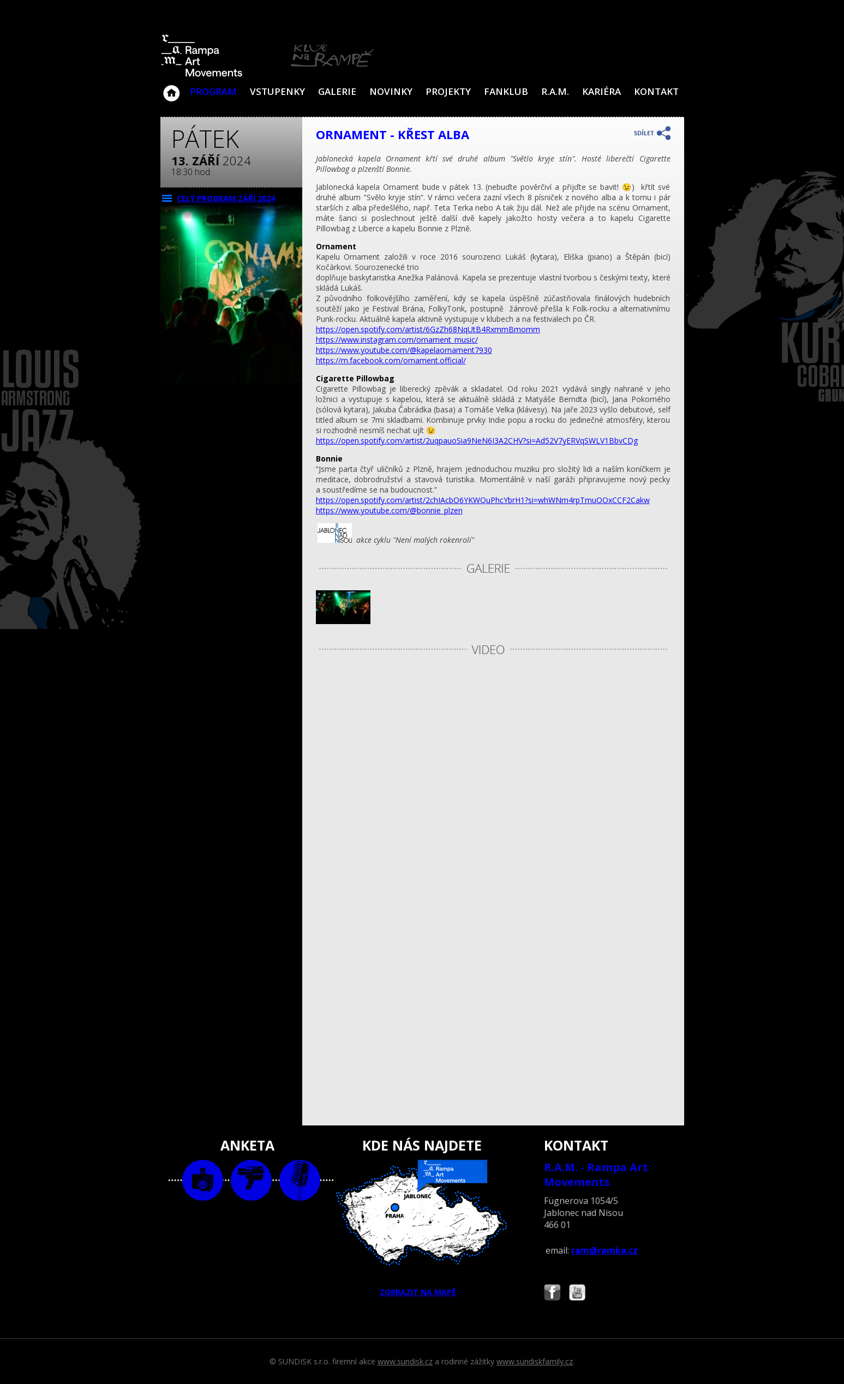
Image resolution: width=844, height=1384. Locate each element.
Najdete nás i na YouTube (577, 1293)
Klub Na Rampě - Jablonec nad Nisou (171, 87)
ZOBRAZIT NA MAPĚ (421, 1228)
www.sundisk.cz (405, 1361)
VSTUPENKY (277, 91)
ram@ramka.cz (604, 1250)
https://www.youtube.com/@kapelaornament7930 (404, 350)
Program (213, 91)
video (251, 1180)
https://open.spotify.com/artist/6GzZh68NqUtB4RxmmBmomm (428, 329)
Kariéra (601, 91)
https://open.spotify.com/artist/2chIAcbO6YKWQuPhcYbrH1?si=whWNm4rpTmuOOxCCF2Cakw (483, 500)
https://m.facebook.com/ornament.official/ (391, 360)
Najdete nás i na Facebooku (552, 1293)
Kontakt (656, 91)
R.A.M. (555, 91)
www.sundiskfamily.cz (534, 1361)
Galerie (337, 91)
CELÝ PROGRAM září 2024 (226, 198)
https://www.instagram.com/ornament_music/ (397, 339)
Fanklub (506, 91)
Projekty (448, 91)
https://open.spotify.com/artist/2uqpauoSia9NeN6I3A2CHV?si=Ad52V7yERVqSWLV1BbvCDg (477, 440)
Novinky (390, 91)
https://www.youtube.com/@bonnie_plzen (389, 510)
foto (202, 1180)
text (299, 1180)
